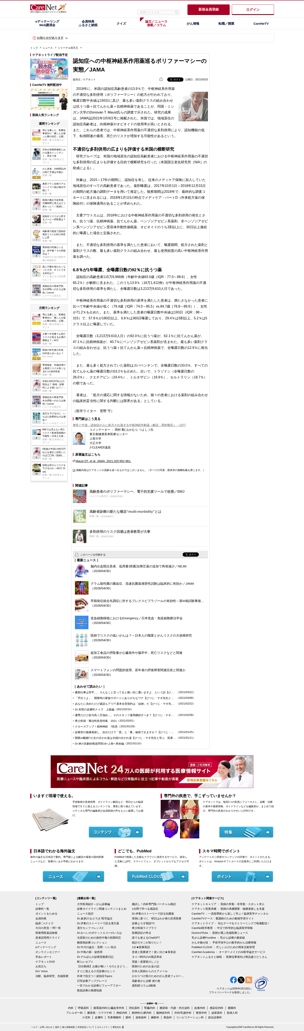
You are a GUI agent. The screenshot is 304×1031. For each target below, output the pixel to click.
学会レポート (43, 956)
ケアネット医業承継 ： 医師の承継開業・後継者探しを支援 (228, 908)
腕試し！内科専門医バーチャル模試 (154, 904)
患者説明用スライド (47, 937)
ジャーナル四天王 (68, 47)
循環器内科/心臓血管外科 (108, 1007)
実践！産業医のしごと (145, 961)
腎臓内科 (149, 1007)
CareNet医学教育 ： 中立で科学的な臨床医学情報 (222, 928)
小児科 (86, 1017)
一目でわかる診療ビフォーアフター (99, 985)
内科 (70, 1007)
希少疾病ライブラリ (144, 928)
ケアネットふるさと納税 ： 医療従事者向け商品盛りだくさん (229, 956)
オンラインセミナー (47, 952)
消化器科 (134, 1007)
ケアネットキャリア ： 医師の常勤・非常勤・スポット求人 (228, 904)
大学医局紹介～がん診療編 (93, 904)
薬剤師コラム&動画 (144, 985)
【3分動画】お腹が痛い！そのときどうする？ (103, 966)
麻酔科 (155, 1017)
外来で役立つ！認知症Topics (94, 976)
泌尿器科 (216, 1012)
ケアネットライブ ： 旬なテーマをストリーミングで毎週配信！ (231, 923)
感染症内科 (216, 1007)
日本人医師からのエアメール (150, 971)
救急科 (168, 1017)
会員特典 (40, 918)
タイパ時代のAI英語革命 (147, 956)
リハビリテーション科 (190, 1017)
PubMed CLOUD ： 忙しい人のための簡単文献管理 (223, 947)
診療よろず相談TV (143, 923)
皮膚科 (99, 1017)
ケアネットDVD (45, 961)
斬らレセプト (85, 961)
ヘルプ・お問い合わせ (41, 1027)
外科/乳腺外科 (183, 1012)
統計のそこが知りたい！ (147, 942)
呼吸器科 (83, 1007)
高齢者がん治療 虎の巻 (146, 980)
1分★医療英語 (141, 947)
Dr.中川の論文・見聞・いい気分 (96, 947)
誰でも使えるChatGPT (146, 937)
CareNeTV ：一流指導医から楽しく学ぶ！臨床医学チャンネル (230, 913)
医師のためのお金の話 (145, 966)
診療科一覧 (42, 908)
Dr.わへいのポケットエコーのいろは (99, 932)
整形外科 (201, 1012)
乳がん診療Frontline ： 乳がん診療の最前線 (218, 937)
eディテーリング (45, 947)
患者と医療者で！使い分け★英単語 (154, 952)
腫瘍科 (232, 1007)
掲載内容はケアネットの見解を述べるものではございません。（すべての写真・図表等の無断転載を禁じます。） (140, 470)
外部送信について (85, 1027)
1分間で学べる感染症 (145, 908)
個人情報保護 (68, 1027)
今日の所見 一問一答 (48, 928)
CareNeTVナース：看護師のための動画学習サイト (223, 918)
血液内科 (199, 1007)
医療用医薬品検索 (46, 932)
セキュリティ (103, 1027)
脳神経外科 (163, 1012)
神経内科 (121, 1012)
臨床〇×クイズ (44, 923)
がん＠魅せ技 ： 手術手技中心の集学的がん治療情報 (224, 942)
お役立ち (40, 966)
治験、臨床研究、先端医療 (51, 976)
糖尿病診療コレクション (92, 942)
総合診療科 (215, 1017)
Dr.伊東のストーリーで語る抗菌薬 (153, 913)
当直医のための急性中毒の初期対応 (99, 937)
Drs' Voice (41, 971)
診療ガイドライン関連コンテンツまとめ (101, 908)
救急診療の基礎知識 (89, 990)
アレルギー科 (74, 1012)
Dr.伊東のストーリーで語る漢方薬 (98, 923)
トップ (34, 47)
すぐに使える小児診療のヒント (96, 971)
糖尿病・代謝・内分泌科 (175, 1007)
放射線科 (141, 1017)
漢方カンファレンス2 (90, 928)
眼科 (128, 1017)
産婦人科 (232, 1012)
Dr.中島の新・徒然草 (90, 952)
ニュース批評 (85, 913)
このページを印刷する (93, 554)
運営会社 (117, 1027)
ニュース (48, 47)
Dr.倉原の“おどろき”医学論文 (95, 918)
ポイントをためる (46, 913)
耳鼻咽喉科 (114, 1017)
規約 (57, 1027)
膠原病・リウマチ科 (99, 1012)
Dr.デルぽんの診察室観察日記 (95, 956)
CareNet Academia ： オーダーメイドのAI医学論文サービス (229, 952)
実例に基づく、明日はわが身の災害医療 (156, 918)
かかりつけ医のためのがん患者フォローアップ (158, 976)
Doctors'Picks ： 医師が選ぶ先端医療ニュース (220, 932)
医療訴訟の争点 (141, 932)
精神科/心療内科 (142, 1012)
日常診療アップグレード (92, 980)
